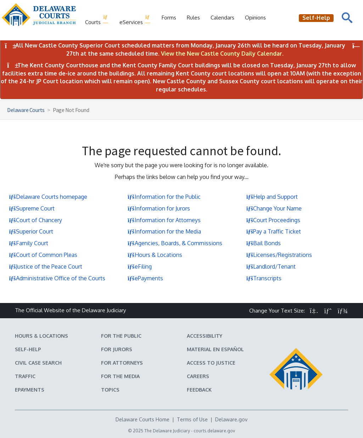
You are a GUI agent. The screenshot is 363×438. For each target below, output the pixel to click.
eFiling (140, 266)
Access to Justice (211, 363)
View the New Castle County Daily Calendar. (222, 53)
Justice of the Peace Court (45, 266)
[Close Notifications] (356, 45)
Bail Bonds (263, 243)
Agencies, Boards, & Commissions (175, 243)
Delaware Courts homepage (48, 196)
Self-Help (28, 349)
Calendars (222, 17)
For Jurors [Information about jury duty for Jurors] (116, 349)
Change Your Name (274, 208)
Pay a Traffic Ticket (273, 231)
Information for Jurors (159, 208)
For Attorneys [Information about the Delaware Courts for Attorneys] (122, 363)
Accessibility (204, 336)
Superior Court (31, 231)
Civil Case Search (38, 363)
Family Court (28, 243)
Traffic (25, 376)
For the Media (120, 376)
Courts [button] (97, 20)
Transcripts (263, 278)
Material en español (215, 349)
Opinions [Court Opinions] (255, 17)
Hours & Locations (155, 254)
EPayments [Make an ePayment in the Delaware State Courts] (29, 390)
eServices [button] (135, 20)
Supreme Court (32, 208)
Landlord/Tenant (271, 266)
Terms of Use (192, 419)
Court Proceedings (273, 220)
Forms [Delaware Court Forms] (169, 17)
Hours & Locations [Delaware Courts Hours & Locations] (41, 336)
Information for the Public (164, 196)
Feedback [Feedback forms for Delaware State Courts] (199, 390)
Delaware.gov (231, 419)
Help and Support (272, 196)
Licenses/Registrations (279, 254)
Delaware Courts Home (142, 419)
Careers (198, 376)
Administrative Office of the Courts (57, 278)
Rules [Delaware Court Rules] (193, 17)
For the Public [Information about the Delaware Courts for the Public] (121, 336)
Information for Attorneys (164, 220)
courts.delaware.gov (214, 430)
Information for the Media (164, 231)
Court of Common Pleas (43, 254)
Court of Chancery (35, 220)
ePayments (145, 278)
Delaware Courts (26, 109)
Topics (110, 390)
